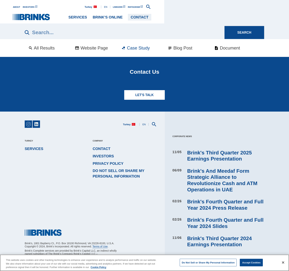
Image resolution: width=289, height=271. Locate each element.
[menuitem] (30, 7)
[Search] (124, 32)
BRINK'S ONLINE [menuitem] (221, 17)
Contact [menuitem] (252, 17)
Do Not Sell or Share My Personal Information (118, 173)
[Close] (283, 262)
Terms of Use (100, 246)
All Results (41, 47)
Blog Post (180, 47)
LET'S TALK (144, 95)
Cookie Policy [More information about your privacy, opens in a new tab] (98, 267)
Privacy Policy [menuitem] (108, 163)
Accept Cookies (251, 262)
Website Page (91, 47)
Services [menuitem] (191, 17)
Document (227, 47)
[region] (144, 263)
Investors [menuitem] (103, 156)
